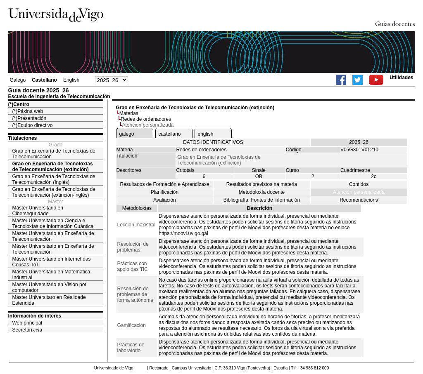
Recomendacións (359, 200)
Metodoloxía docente (262, 192)
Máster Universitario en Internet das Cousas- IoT (51, 262)
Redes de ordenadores (146, 119)
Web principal (27, 323)
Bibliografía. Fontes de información (261, 200)
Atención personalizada (359, 192)
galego (126, 134)
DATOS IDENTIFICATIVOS (213, 142)
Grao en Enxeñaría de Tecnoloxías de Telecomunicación (53, 154)
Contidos (358, 184)
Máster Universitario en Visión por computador (49, 287)
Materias (128, 113)
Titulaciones (22, 138)
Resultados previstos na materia (261, 184)
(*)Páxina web (27, 111)
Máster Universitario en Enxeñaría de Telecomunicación (53, 236)
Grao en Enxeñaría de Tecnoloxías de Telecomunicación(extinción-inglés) (53, 192)
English (71, 80)
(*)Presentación (29, 118)
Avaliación (164, 200)
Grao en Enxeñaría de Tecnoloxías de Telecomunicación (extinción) (52, 166)
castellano (170, 134)
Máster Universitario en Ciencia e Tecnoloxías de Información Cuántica (53, 223)
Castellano (44, 80)
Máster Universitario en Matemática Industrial (51, 274)
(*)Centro (18, 104)
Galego (18, 80)
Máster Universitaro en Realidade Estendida (49, 300)
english (206, 134)
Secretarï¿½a (27, 330)
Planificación (164, 192)
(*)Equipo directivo (32, 125)
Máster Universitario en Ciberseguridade (37, 210)
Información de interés (35, 316)
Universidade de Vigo (113, 368)
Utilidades (401, 77)
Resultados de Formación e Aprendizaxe (164, 184)
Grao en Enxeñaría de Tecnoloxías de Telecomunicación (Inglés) (53, 179)
